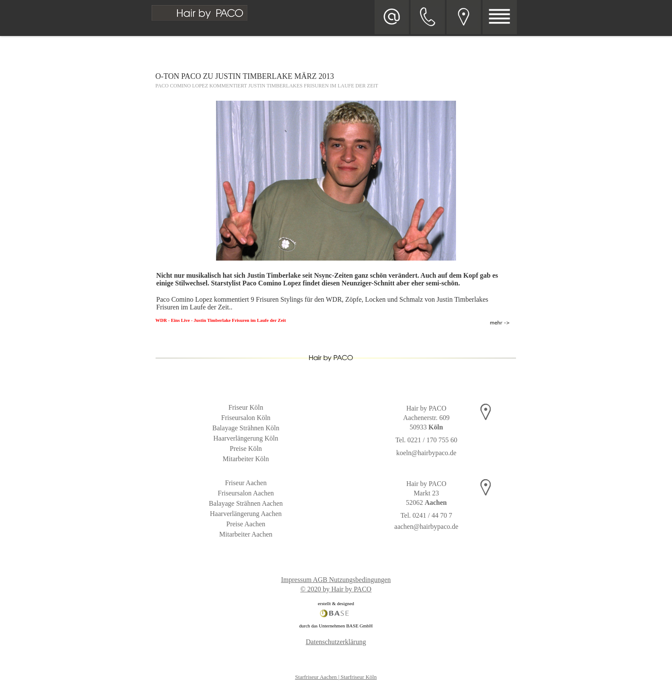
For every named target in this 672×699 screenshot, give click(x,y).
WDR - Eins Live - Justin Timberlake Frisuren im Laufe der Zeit (221, 320)
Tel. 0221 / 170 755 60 (426, 440)
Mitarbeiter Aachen (246, 534)
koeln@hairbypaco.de (426, 452)
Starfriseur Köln (359, 677)
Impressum (296, 579)
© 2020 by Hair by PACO (336, 589)
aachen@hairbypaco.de (426, 526)
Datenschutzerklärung (336, 641)
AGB (320, 579)
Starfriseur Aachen (316, 677)
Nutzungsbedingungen (360, 579)
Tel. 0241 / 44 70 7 (426, 515)
